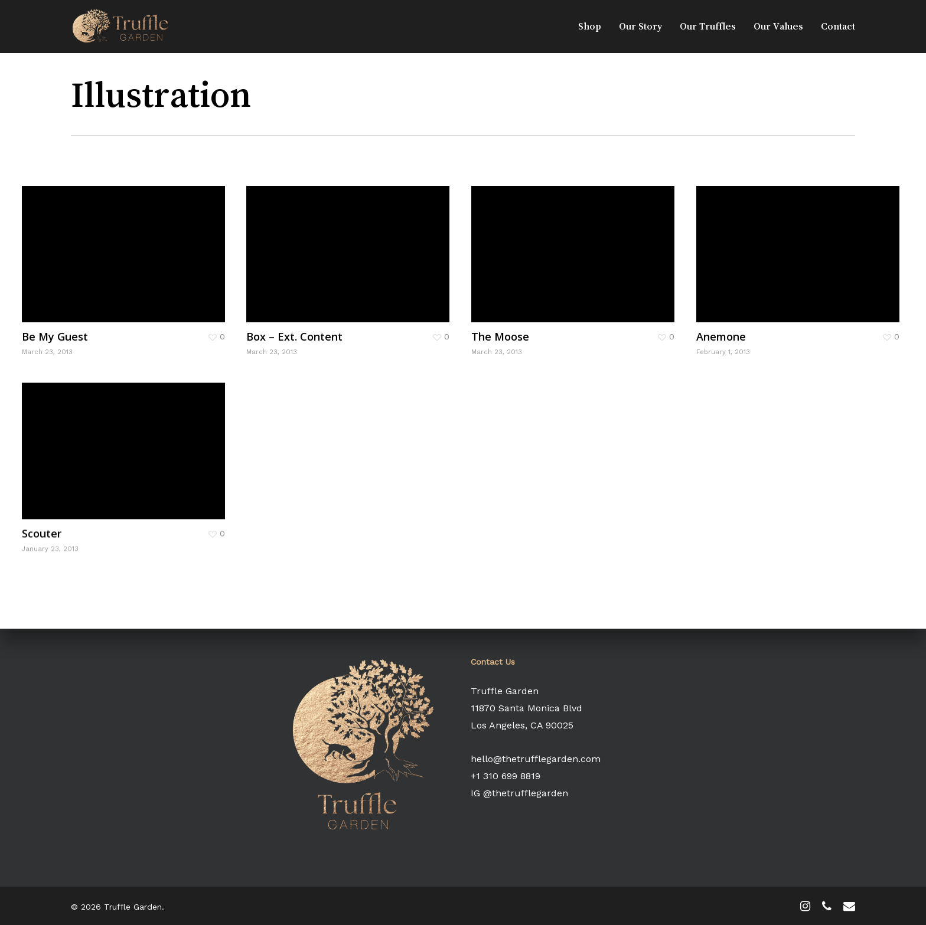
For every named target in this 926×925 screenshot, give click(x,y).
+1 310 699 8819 (505, 776)
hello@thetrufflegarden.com (536, 758)
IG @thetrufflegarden (519, 793)
